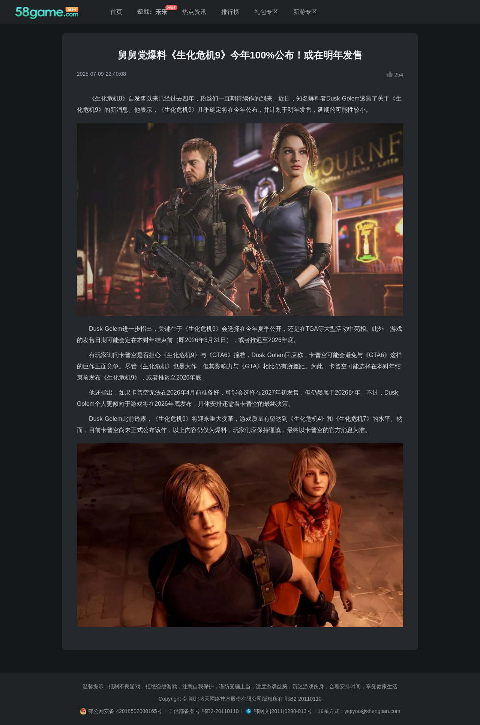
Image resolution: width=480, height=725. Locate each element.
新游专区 (305, 12)
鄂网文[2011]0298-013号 (283, 711)
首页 (116, 12)
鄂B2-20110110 (303, 699)
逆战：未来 (152, 11)
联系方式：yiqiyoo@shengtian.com (359, 711)
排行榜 (230, 12)
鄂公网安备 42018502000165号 (125, 711)
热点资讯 (194, 12)
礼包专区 (266, 12)
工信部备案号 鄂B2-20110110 (203, 711)
